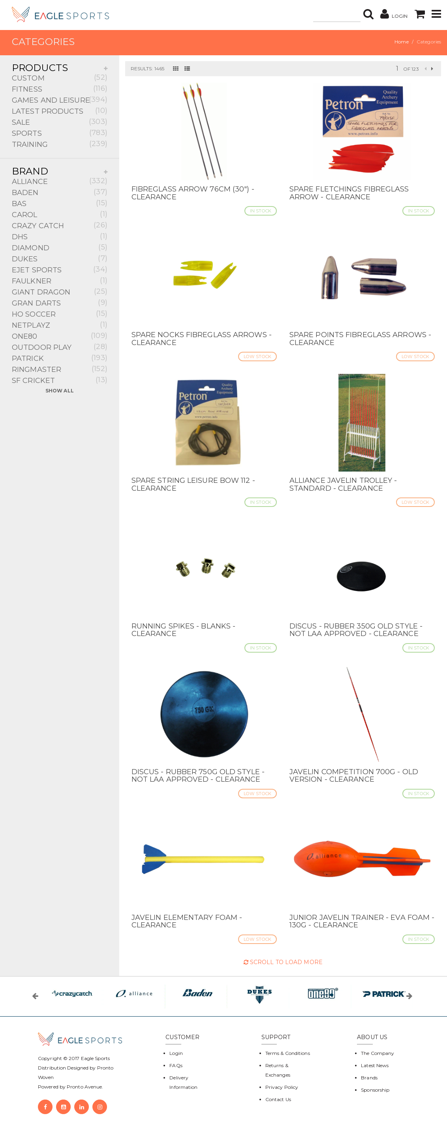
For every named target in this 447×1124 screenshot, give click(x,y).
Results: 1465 (147, 68)
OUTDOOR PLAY (59, 347)
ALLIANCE (59, 181)
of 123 (411, 69)
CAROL (59, 214)
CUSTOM (59, 78)
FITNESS (59, 89)
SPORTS (59, 133)
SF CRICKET (59, 380)
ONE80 (59, 336)
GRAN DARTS (59, 303)
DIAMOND (59, 247)
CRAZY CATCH (59, 225)
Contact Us (278, 1099)
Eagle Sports (95, 1058)
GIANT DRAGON (59, 291)
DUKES (59, 258)
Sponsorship (375, 1090)
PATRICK (59, 358)
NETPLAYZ (59, 325)
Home (401, 42)
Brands (369, 1078)
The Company (377, 1053)
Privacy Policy (281, 1087)
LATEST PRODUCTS (59, 111)
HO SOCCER (59, 314)
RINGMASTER (59, 369)
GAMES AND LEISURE (59, 100)
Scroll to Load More (283, 962)
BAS (59, 203)
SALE (59, 122)
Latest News (375, 1065)
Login (176, 1053)
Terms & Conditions (287, 1053)
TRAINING (59, 144)
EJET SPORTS (59, 269)
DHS (59, 236)
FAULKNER (59, 280)
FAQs (175, 1065)
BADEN (59, 192)
